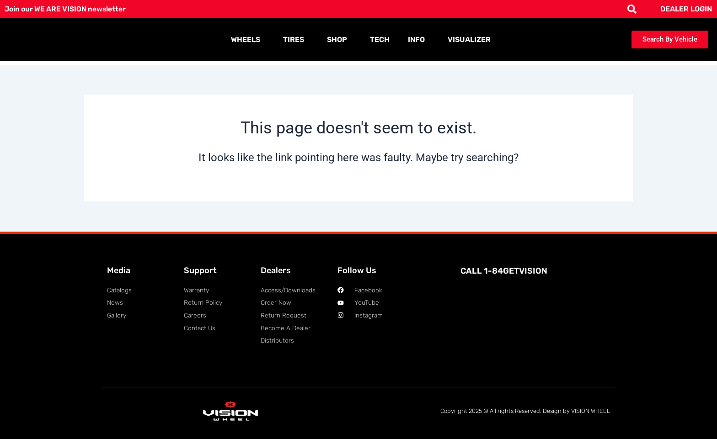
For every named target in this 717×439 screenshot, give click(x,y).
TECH (380, 39)
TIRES (296, 39)
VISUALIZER (469, 39)
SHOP (339, 39)
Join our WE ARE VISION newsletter (67, 9)
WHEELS (248, 39)
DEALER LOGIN (686, 9)
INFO (418, 39)
